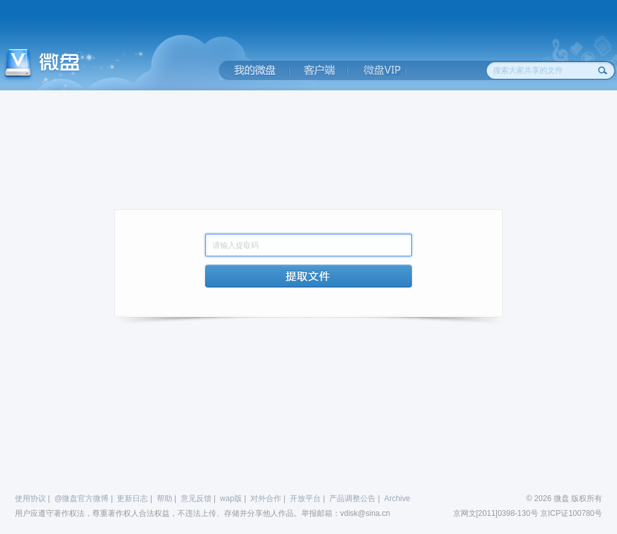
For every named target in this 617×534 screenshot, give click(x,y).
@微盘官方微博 (81, 498)
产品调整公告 (352, 498)
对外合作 (265, 498)
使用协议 (30, 498)
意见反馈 (196, 498)
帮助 (164, 498)
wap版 (231, 498)
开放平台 (305, 498)
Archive (397, 498)
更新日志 (132, 498)
